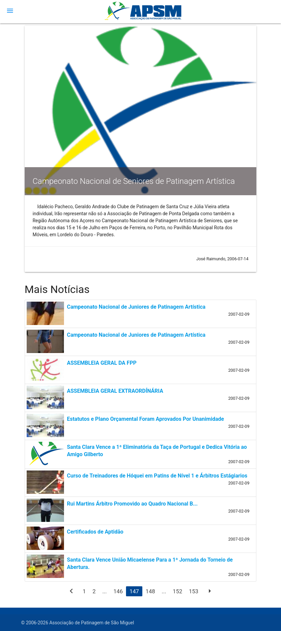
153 (193, 591)
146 (118, 591)
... (104, 591)
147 (134, 591)
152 (177, 591)
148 (150, 591)
